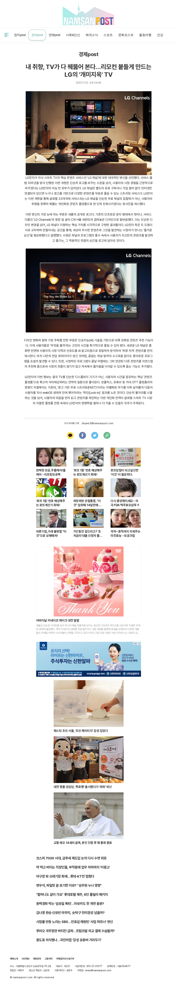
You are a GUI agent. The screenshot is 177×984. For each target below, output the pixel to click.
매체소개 (14, 958)
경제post (37, 35)
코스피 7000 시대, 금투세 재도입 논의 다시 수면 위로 (71, 858)
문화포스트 (126, 35)
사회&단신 (73, 35)
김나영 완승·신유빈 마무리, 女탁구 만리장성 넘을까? (70, 913)
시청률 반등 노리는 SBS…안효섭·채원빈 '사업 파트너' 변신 (74, 922)
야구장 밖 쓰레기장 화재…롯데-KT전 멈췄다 (65, 876)
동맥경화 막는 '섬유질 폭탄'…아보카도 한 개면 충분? (70, 904)
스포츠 (108, 35)
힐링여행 (145, 35)
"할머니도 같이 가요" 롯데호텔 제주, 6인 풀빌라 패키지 (72, 894)
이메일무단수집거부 (65, 958)
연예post (54, 35)
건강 (160, 35)
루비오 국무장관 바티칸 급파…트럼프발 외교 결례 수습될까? (75, 931)
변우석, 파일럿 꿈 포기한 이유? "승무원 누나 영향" (69, 885)
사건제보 (14, 13)
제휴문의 (31, 13)
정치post (20, 35)
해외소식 (92, 35)
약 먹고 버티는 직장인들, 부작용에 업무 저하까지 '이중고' (73, 867)
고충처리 (49, 958)
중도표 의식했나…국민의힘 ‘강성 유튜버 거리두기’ (69, 940)
